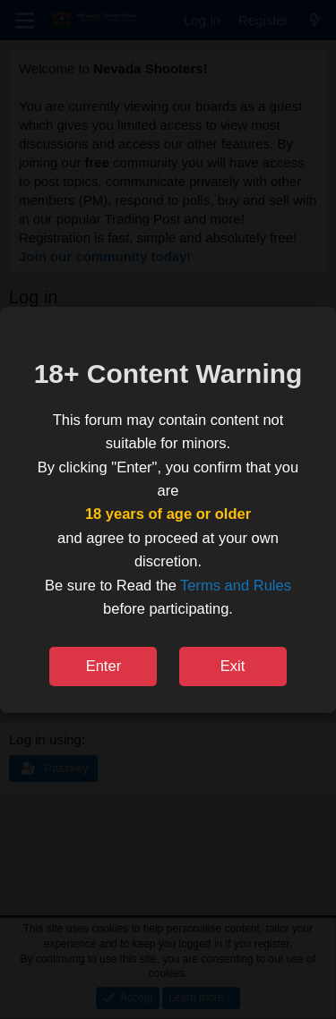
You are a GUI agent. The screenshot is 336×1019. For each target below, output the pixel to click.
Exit (233, 666)
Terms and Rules (235, 585)
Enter (103, 666)
